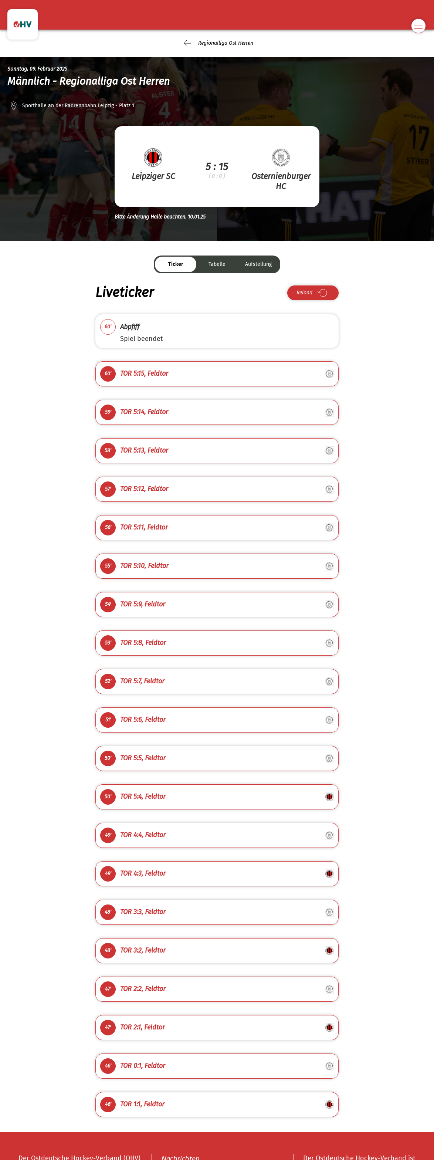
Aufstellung (258, 264)
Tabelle (217, 264)
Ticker (175, 264)
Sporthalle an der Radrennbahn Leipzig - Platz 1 (78, 105)
